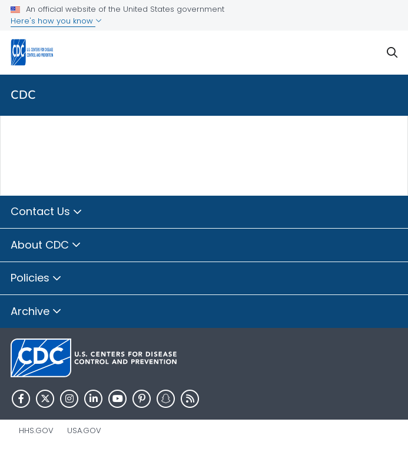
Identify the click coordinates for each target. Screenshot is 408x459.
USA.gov (84, 430)
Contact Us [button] (46, 212)
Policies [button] (36, 278)
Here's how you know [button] (56, 20)
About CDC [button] (46, 245)
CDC (23, 95)
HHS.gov (36, 430)
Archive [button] (36, 312)
